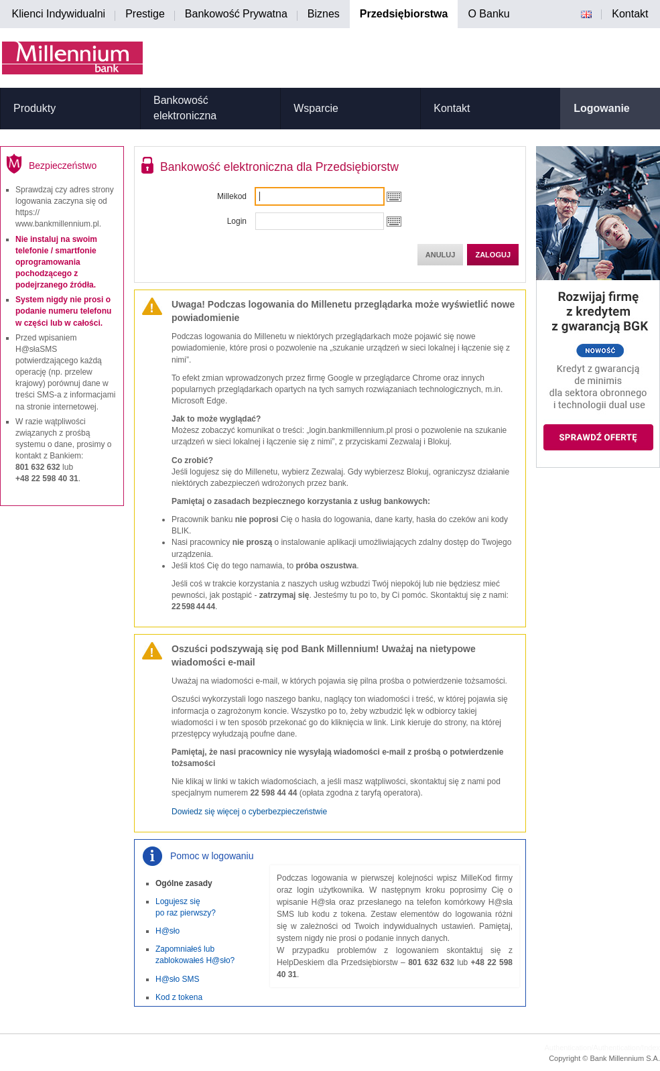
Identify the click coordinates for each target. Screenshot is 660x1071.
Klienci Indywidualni (59, 13)
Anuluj (440, 255)
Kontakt (630, 13)
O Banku (488, 13)
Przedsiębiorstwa (404, 13)
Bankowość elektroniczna (184, 107)
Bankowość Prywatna (236, 13)
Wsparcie (315, 108)
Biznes (324, 13)
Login (237, 221)
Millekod (232, 196)
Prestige (145, 13)
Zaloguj (493, 255)
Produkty (34, 108)
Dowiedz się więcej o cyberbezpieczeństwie (249, 811)
